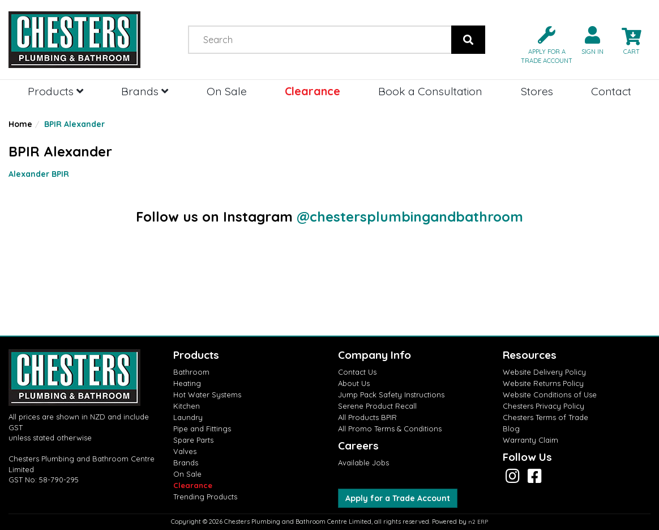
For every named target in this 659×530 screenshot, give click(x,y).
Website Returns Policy (543, 383)
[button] (542, 44)
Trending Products (205, 496)
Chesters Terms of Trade (545, 417)
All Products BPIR (367, 417)
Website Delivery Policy (544, 371)
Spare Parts (193, 439)
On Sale (227, 91)
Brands (144, 91)
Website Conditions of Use (550, 394)
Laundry (188, 417)
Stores (537, 91)
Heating (187, 383)
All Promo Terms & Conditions (390, 428)
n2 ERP (478, 521)
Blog (511, 428)
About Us (354, 383)
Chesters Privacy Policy (543, 405)
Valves (184, 451)
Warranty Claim (530, 439)
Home (20, 124)
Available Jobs (363, 462)
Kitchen (186, 405)
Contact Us (357, 371)
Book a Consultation (430, 91)
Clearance (312, 91)
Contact (611, 91)
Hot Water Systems (207, 394)
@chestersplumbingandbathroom (410, 216)
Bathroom (191, 371)
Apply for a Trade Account (397, 498)
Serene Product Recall (377, 405)
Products (55, 91)
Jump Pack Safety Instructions (391, 394)
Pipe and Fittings (202, 428)
